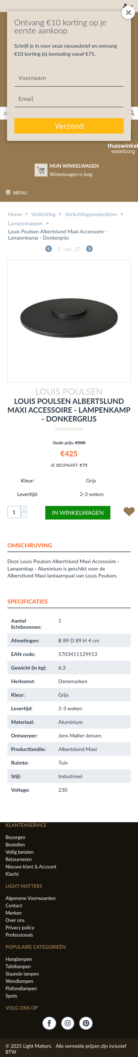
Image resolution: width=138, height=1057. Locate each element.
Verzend (69, 126)
